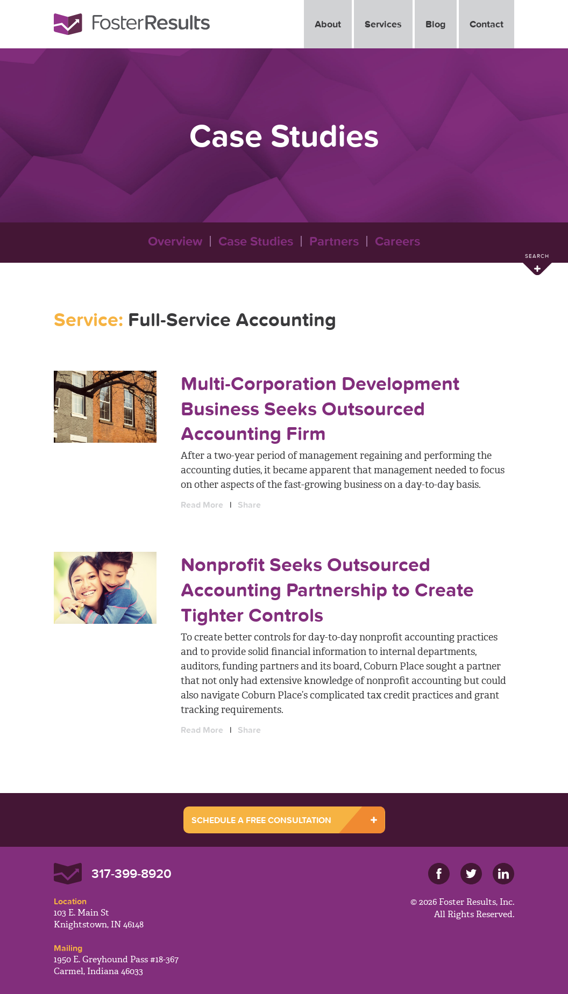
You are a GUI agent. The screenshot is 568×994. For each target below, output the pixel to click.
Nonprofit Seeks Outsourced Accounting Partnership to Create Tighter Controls (327, 589)
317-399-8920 (131, 873)
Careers (397, 241)
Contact (486, 24)
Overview (175, 241)
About (328, 24)
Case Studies (255, 241)
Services (383, 24)
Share (249, 504)
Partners (334, 241)
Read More (202, 504)
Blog (435, 24)
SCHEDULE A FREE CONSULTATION (261, 820)
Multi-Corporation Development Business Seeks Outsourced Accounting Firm (320, 408)
